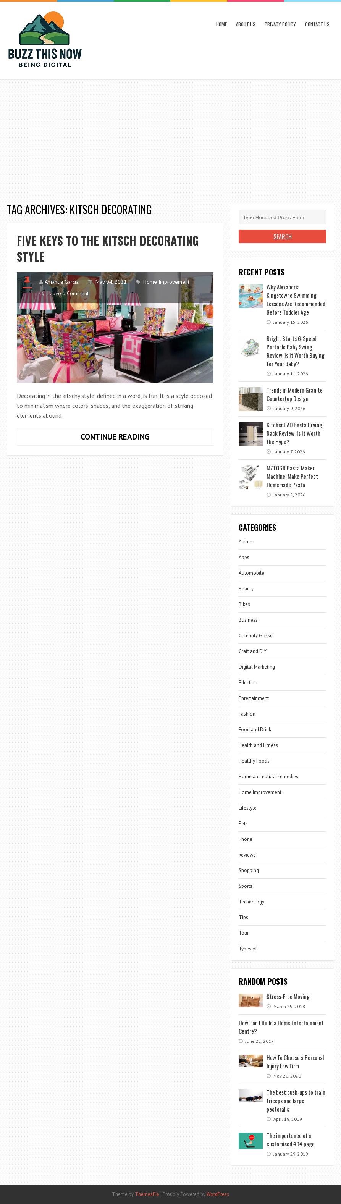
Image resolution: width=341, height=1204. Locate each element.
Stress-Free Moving (288, 996)
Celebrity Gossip (256, 635)
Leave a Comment (68, 293)
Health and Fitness (258, 745)
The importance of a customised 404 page (291, 1139)
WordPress (218, 1194)
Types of (248, 948)
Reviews (247, 855)
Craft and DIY (253, 651)
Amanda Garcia (62, 281)
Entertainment (254, 698)
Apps (244, 557)
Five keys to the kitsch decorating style (108, 248)
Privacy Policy (280, 24)
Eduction (248, 682)
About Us (245, 24)
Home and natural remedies (268, 776)
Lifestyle (248, 808)
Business (248, 620)
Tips (243, 917)
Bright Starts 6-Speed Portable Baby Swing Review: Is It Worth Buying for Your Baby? (296, 351)
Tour (244, 933)
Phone (245, 839)
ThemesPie (147, 1194)
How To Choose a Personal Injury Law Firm (295, 1061)
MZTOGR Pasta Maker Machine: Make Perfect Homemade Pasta (292, 476)
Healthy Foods (254, 761)
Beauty (246, 588)
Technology (251, 902)
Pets (243, 823)
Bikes (244, 604)
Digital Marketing (257, 667)
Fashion (247, 714)
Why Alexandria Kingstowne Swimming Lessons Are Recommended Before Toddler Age (296, 299)
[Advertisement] (170, 137)
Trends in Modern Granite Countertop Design (295, 394)
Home (221, 24)
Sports (245, 886)
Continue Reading (137, 438)
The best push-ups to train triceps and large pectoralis (296, 1100)
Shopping (249, 870)
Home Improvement (166, 281)
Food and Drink (255, 729)
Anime (245, 541)
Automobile (251, 573)
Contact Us (317, 24)
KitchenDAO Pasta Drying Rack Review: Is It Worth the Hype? (294, 433)
